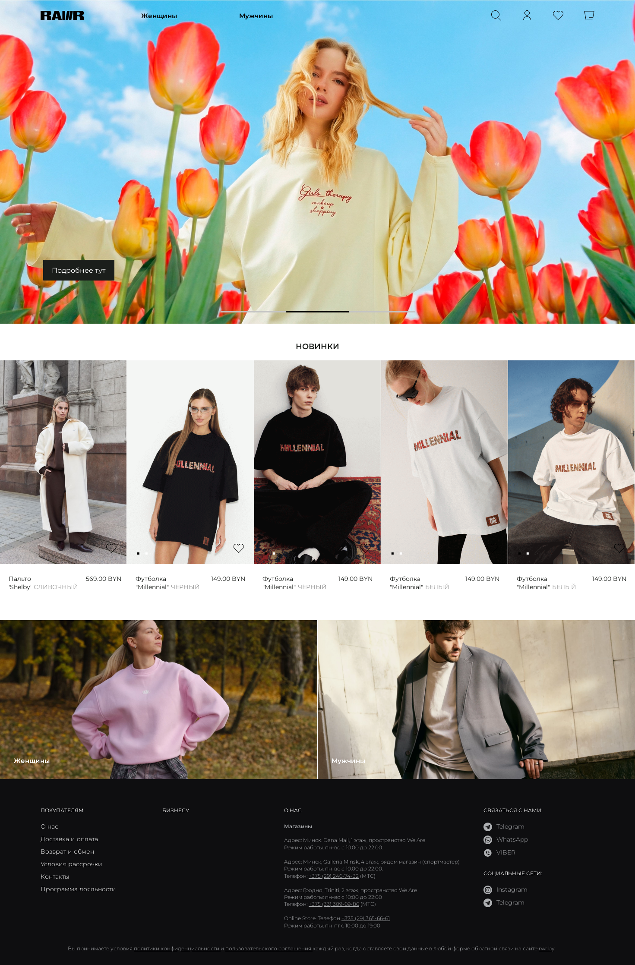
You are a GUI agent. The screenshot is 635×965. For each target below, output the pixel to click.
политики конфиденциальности (177, 948)
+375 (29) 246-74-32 (334, 876)
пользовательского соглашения (269, 948)
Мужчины (256, 15)
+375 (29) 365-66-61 (365, 918)
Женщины (159, 15)
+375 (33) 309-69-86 (334, 904)
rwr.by (546, 948)
